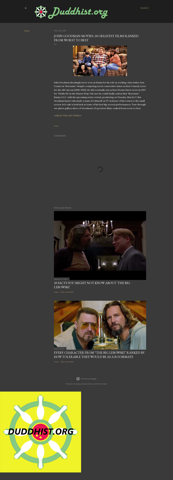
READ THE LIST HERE (67, 115)
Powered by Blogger (86, 378)
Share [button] (27, 31)
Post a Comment (67, 292)
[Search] (144, 8)
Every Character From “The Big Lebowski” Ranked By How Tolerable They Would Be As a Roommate (99, 354)
